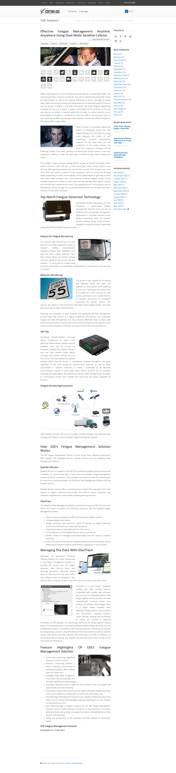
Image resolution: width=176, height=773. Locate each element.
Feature (54, 43)
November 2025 (120, 176)
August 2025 (119, 182)
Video (116, 115)
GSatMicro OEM (120, 75)
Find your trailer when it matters (122, 127)
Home (44, 3)
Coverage (83, 11)
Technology (83, 43)
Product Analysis (121, 99)
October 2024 (119, 194)
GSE (51, 3)
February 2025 (120, 188)
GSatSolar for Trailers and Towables (120, 155)
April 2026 (118, 173)
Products (72, 11)
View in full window (74, 763)
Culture (117, 63)
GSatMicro (70, 3)
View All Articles (121, 209)
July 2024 (117, 200)
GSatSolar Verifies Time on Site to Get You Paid (122, 140)
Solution (73, 43)
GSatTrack (60, 3)
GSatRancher (119, 78)
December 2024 (120, 191)
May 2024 (118, 206)
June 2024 (118, 203)
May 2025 (118, 185)
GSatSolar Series (120, 84)
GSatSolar (81, 3)
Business (45, 43)
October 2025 (119, 179)
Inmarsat (117, 90)
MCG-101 (117, 96)
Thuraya (117, 112)
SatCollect (92, 3)
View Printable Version (99, 39)
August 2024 (119, 197)
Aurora (116, 54)
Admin (107, 3)
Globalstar (118, 69)
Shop (100, 3)
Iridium (117, 93)
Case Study (118, 60)
